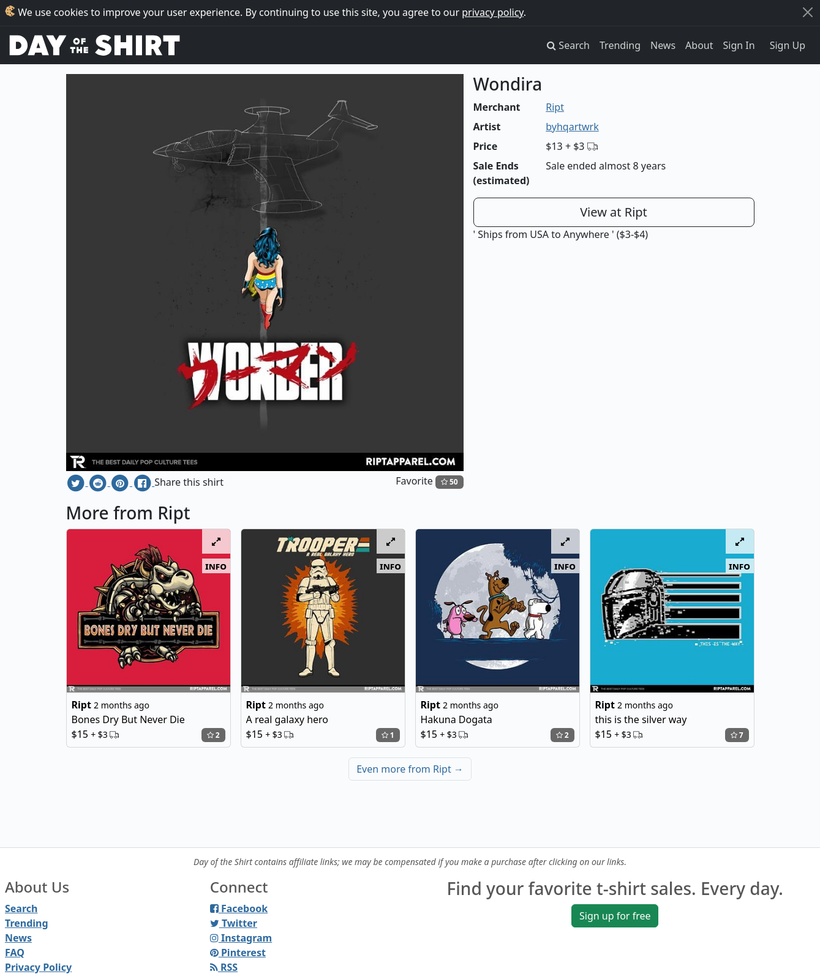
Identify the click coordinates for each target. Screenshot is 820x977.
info (216, 566)
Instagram (241, 938)
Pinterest (238, 952)
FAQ (14, 952)
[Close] (807, 12)
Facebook (239, 908)
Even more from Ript (410, 769)
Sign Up (787, 45)
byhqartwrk (572, 126)
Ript (555, 107)
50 (449, 482)
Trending (620, 45)
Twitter (233, 923)
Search (21, 908)
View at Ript (613, 212)
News (662, 45)
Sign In (739, 45)
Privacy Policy (38, 967)
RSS (224, 967)
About (699, 45)
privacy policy (493, 12)
